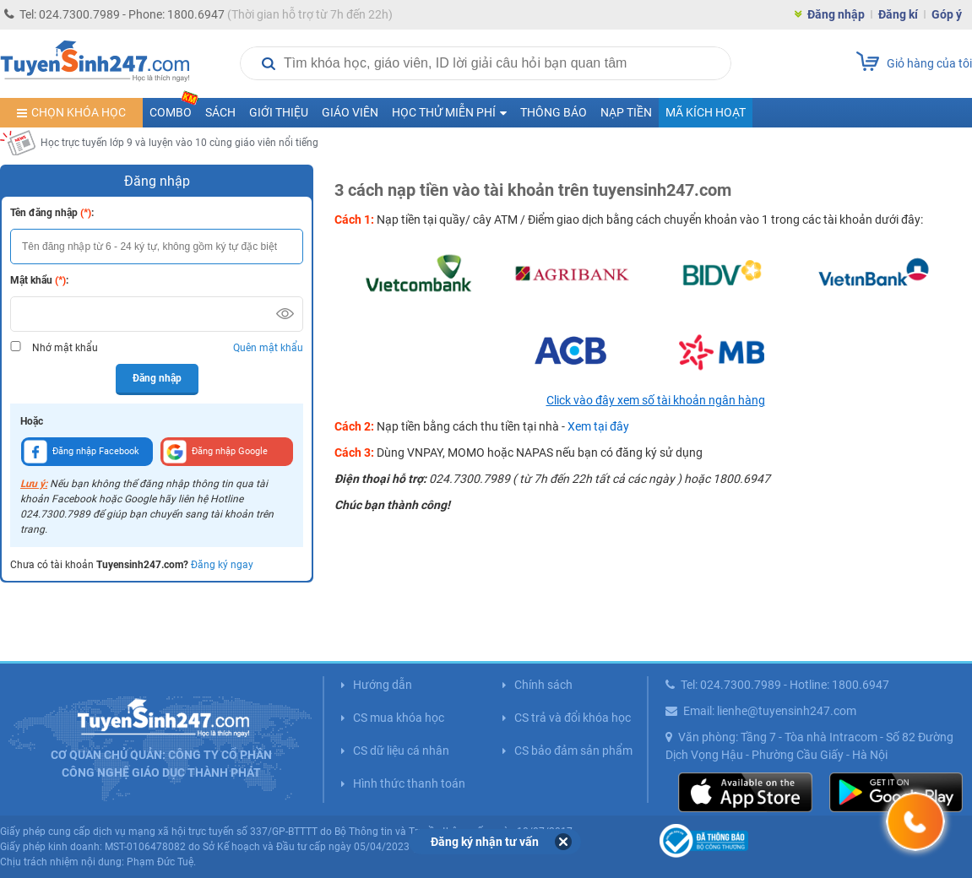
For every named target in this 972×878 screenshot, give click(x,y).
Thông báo (553, 112)
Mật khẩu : (39, 280)
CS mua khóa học (398, 717)
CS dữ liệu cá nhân (401, 750)
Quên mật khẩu (268, 348)
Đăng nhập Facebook (81, 451)
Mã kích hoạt (705, 112)
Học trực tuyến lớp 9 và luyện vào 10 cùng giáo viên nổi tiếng (179, 143)
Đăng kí (898, 14)
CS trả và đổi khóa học (572, 717)
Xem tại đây (598, 426)
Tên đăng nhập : (52, 213)
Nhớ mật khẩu (65, 348)
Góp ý (946, 14)
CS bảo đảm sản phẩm (573, 750)
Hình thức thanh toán (409, 783)
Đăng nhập (836, 14)
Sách (220, 112)
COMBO (173, 108)
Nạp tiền (626, 112)
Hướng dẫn (382, 684)
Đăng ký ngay (222, 565)
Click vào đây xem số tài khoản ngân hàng (655, 400)
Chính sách (543, 684)
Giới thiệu (278, 112)
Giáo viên (350, 112)
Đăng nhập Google (215, 451)
